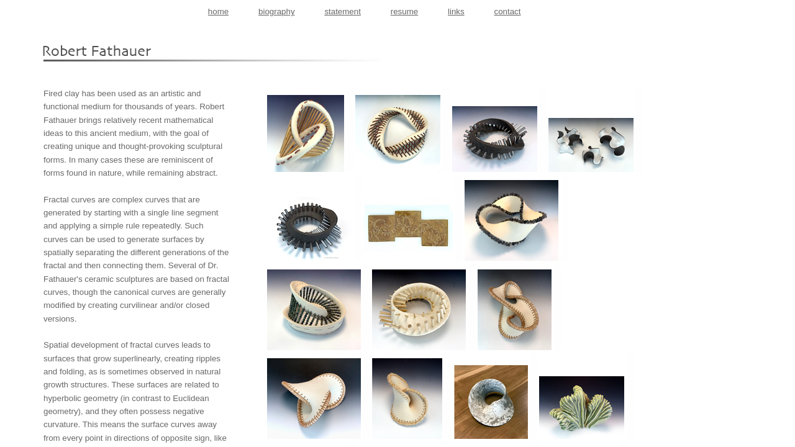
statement (342, 11)
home (218, 11)
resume (404, 11)
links (456, 11)
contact (507, 11)
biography (276, 11)
